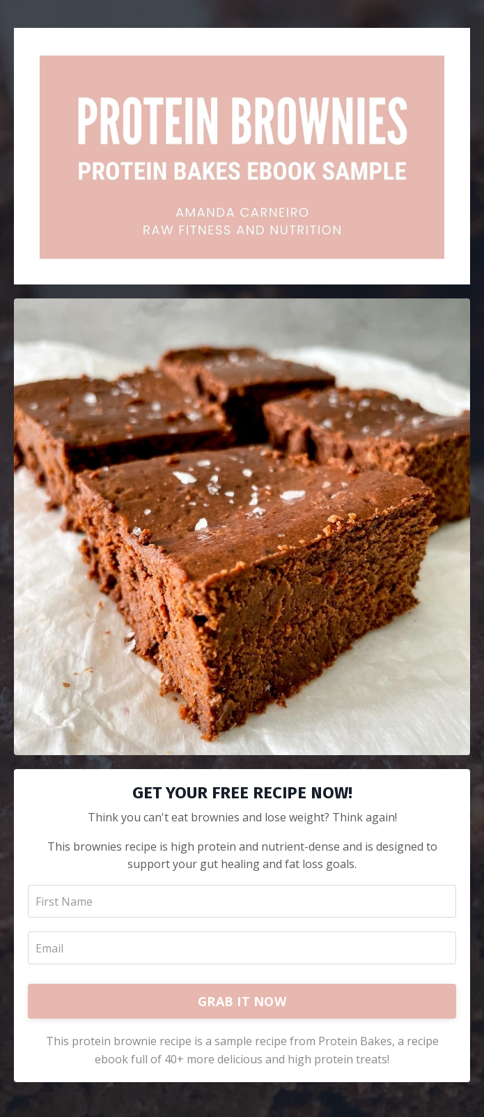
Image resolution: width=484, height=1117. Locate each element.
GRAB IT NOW (242, 1001)
